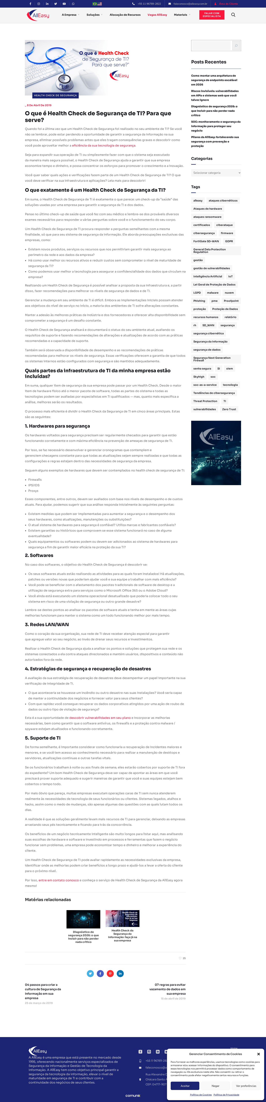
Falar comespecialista (212, 15)
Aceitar (185, 1086)
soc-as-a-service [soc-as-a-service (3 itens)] (205, 385)
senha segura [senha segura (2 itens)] (202, 368)
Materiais (180, 14)
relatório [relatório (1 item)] (230, 317)
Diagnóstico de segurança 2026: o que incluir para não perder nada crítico (83, 937)
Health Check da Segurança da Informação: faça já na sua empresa (122, 935)
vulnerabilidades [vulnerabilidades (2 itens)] (204, 409)
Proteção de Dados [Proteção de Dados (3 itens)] (225, 309)
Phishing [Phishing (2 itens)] (199, 301)
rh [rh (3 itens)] (194, 325)
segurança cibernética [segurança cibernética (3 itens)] (208, 333)
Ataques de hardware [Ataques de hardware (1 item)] (207, 208)
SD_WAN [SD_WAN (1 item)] (208, 325)
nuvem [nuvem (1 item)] (229, 292)
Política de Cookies (201, 1094)
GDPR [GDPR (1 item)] (229, 241)
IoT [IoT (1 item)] (230, 276)
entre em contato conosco (59, 880)
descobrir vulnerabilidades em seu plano (100, 718)
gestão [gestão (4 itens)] (198, 260)
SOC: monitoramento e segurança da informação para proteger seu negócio (216, 126)
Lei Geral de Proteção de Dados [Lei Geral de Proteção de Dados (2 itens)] (214, 284)
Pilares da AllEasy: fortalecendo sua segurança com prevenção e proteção (215, 141)
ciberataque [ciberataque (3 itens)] (224, 225)
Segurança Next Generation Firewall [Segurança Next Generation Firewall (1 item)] (212, 359)
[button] (258, 1054)
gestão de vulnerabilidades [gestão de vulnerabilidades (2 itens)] (211, 268)
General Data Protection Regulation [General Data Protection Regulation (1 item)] (209, 251)
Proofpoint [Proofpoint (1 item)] (231, 301)
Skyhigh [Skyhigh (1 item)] (198, 376)
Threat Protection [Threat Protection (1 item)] (205, 401)
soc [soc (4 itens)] (213, 376)
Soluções (93, 14)
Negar (215, 1086)
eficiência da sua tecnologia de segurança (103, 145)
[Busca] (236, 45)
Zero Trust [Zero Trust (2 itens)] (229, 409)
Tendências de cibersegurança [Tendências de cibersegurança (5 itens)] (214, 393)
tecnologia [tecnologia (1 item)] (230, 385)
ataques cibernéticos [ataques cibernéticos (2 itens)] (223, 200)
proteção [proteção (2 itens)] (199, 309)
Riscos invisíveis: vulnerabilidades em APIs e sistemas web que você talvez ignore (215, 95)
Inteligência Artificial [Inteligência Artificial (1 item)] (207, 276)
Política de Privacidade (226, 1094)
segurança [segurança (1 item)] (228, 325)
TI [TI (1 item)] (225, 401)
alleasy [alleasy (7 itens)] (197, 200)
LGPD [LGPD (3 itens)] (197, 292)
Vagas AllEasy (157, 14)
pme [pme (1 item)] (215, 301)
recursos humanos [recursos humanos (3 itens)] (205, 317)
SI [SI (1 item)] (218, 368)
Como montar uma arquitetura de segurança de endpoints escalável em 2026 (214, 80)
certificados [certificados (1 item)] (201, 225)
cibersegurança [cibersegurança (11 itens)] (204, 233)
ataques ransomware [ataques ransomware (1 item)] (207, 217)
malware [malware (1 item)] (213, 292)
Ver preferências (246, 1086)
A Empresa (69, 14)
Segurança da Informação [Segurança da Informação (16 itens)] (210, 341)
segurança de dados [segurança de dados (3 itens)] (207, 349)
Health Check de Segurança (55, 95)
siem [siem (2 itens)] (229, 368)
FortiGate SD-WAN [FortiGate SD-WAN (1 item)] (206, 241)
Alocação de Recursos (125, 14)
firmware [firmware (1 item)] (227, 233)
